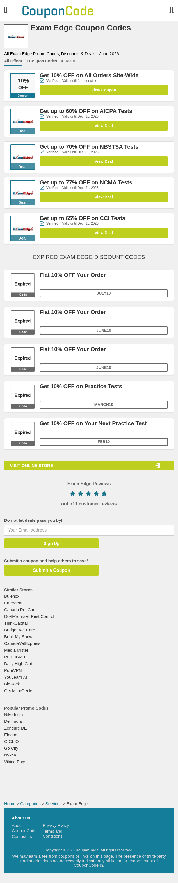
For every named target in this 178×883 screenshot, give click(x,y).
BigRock (12, 683)
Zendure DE (15, 728)
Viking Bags (15, 761)
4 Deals (68, 61)
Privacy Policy (56, 825)
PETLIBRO (14, 656)
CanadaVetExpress (22, 643)
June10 (103, 330)
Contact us (22, 836)
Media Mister (16, 650)
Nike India (13, 714)
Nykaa (10, 755)
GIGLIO (11, 741)
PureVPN (13, 670)
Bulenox (11, 596)
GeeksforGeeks (18, 690)
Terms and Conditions (53, 834)
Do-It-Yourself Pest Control (29, 616)
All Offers (13, 61)
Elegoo (10, 734)
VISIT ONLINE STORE (31, 465)
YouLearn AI (15, 677)
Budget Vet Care (19, 629)
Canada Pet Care (20, 609)
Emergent (13, 602)
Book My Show (18, 636)
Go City (11, 748)
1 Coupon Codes (41, 61)
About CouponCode (24, 828)
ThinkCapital (16, 623)
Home (9, 803)
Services (53, 803)
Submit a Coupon (50, 570)
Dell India (13, 721)
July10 (104, 293)
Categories (30, 803)
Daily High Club (18, 663)
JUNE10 (103, 367)
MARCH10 (103, 405)
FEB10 (104, 442)
